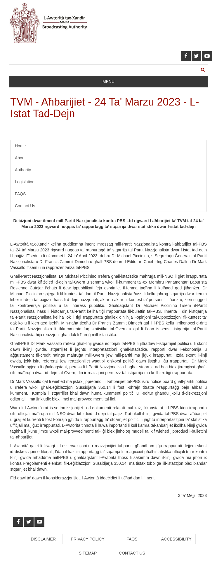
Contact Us (25, 205)
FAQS (20, 193)
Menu (108, 81)
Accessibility (176, 539)
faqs (131, 539)
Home (20, 146)
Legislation (24, 181)
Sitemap (88, 553)
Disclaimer (43, 539)
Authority (23, 169)
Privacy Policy (87, 539)
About (20, 158)
